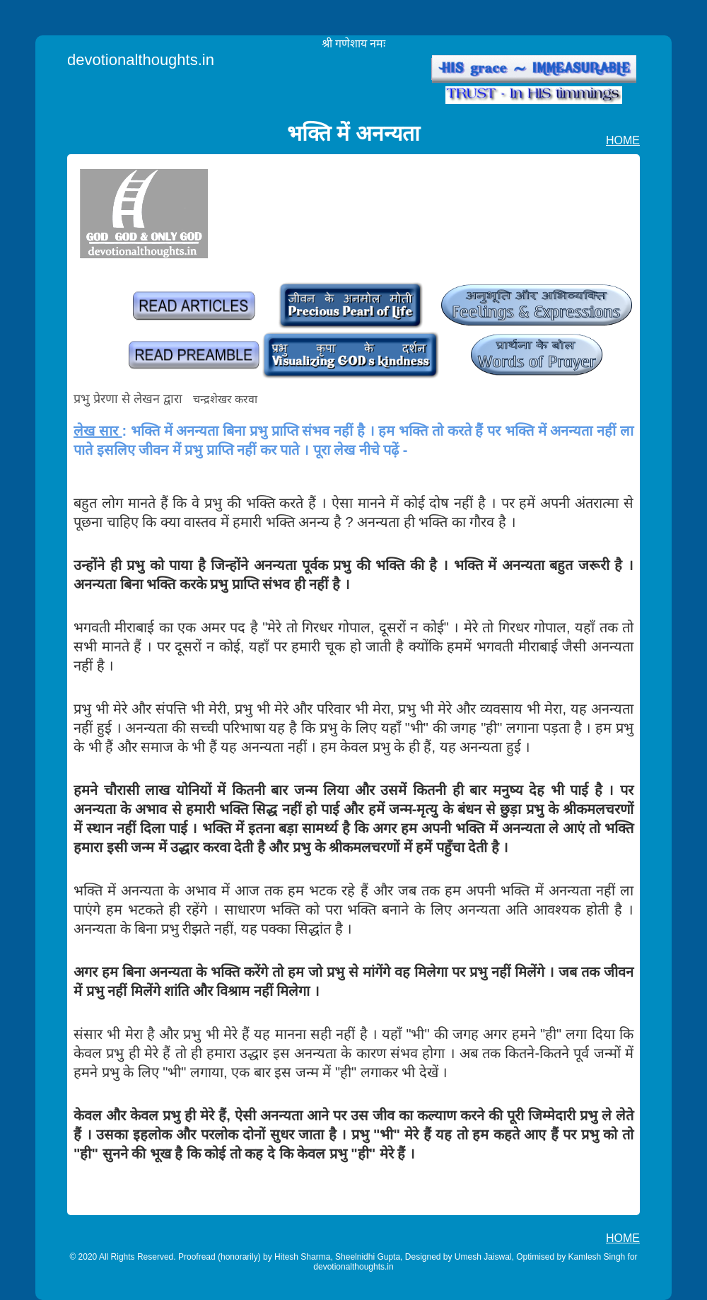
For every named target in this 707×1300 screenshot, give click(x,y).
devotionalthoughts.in (140, 60)
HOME (623, 140)
